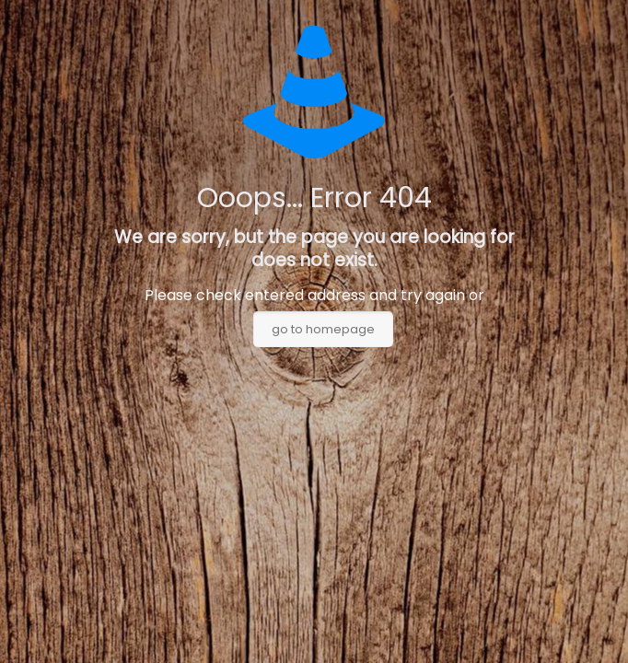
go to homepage (323, 329)
